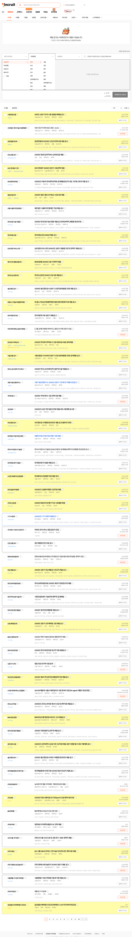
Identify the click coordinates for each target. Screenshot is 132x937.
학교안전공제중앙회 (14, 677)
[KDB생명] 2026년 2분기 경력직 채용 (48, 262)
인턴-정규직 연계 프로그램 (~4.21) (47, 128)
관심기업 (14, 108)
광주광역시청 (12, 744)
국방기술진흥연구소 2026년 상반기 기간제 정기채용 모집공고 (56, 382)
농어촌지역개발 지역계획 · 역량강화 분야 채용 (50, 784)
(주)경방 (10, 798)
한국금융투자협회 (13, 490)
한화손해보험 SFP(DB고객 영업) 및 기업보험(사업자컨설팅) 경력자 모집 (59, 556)
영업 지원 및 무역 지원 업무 (44, 664)
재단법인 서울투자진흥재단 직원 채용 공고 (49, 208)
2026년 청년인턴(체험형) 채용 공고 (47, 610)
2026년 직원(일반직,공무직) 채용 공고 (48, 730)
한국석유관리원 (13, 650)
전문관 (73, 18)
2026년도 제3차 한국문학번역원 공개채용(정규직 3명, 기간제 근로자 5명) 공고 (62, 181)
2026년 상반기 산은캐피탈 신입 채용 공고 (49, 623)
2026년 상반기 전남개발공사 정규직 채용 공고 (50, 570)
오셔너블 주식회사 (13, 838)
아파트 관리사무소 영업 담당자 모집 (47, 530)
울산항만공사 (12, 289)
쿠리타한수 (11, 396)
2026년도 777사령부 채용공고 (45, 516)
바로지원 (122, 134)
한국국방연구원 (13, 315)
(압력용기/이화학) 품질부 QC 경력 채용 (48, 824)
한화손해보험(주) (13, 557)
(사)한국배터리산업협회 (15, 476)
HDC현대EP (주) (13, 168)
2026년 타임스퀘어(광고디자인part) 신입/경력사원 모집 (54, 797)
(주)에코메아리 (12, 784)
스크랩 (6, 108)
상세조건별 (43, 18)
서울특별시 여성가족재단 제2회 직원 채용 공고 (50, 878)
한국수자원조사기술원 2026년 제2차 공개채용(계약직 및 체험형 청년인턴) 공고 (62, 449)
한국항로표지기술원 (14, 463)
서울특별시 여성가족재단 (16, 878)
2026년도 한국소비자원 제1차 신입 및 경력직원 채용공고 (54, 704)
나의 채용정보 (96, 18)
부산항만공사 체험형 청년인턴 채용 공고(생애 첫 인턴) (53, 422)
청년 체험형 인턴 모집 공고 (44, 543)
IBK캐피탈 (11, 811)
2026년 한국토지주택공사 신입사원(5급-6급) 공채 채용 (54, 342)
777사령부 (11, 516)
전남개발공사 (12, 570)
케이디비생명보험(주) (15, 262)
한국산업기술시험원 (14, 222)
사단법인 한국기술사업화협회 (17, 128)
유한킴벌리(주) (12, 141)
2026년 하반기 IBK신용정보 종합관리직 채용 (50, 637)
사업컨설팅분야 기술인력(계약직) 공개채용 (49, 597)
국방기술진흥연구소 (14, 382)
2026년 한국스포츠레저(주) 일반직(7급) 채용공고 (52, 369)
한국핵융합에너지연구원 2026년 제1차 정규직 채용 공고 (54, 771)
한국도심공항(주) (13, 275)
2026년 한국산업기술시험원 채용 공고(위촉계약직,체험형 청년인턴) (58, 222)
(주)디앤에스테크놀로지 (15, 865)
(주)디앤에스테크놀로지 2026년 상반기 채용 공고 (52, 864)
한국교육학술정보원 (14, 583)
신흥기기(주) (12, 664)
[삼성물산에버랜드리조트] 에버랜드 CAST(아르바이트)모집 (55, 905)
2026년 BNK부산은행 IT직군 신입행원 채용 (50, 503)
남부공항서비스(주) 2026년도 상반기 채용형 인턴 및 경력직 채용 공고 (58, 248)
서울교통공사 (12, 356)
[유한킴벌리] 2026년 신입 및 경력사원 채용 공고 (51, 141)
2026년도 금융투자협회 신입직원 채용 (48, 489)
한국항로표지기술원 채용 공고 (45, 463)
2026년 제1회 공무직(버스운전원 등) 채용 (49, 155)
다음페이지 (82, 919)
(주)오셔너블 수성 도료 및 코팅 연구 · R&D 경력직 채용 (53, 838)
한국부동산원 (12, 235)
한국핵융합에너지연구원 (15, 771)
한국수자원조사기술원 (15, 449)
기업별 (25, 18)
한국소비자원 (12, 704)
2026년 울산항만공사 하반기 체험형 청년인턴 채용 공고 (54, 757)
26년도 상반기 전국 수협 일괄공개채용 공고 (49, 114)
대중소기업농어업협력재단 (16, 302)
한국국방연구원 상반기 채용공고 (46, 315)
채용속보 (55, 18)
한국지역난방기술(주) (15, 597)
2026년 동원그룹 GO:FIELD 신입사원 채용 (49, 195)
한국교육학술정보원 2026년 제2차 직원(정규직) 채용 (53, 583)
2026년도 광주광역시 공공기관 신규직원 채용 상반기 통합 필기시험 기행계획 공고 (63, 744)
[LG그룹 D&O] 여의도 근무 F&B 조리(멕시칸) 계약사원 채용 (55, 851)
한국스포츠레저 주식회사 (16, 369)
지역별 (9, 18)
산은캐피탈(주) (12, 624)
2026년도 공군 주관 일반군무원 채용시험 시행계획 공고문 (54, 409)
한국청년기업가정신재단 (15, 436)
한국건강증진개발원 (14, 610)
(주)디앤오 (11, 851)
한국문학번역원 (13, 182)
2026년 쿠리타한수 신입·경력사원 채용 (48, 396)
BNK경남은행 (12, 717)
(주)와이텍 (11, 824)
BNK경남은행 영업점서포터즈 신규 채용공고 (50, 717)
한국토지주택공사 (13, 342)
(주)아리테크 (12, 891)
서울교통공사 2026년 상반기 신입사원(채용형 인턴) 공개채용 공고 (57, 355)
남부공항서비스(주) (14, 248)
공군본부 (10, 409)
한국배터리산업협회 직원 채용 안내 (46, 476)
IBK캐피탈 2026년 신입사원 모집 (46, 811)
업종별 (34, 18)
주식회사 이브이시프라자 (16, 530)
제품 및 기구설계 (40, 891)
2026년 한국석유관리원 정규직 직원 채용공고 (50, 650)
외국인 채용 (85, 18)
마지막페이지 (86, 919)
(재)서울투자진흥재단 (15, 208)
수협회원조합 (12, 115)
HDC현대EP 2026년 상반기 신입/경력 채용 (49, 168)
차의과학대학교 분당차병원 (16, 329)
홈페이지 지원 (122, 120)
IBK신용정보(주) (13, 637)
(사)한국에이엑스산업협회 (16, 691)
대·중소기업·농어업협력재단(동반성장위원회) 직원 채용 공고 (55, 302)
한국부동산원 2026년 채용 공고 (45, 235)
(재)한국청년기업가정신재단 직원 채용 (48, 436)
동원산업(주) (12, 195)
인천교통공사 (12, 155)
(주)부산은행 (12, 503)
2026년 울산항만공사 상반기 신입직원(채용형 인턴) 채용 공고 (56, 288)
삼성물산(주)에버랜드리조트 (17, 905)
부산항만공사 (12, 423)
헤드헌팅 (64, 18)
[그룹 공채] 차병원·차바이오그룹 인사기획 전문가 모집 (53, 329)
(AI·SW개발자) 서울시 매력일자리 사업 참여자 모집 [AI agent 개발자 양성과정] (62, 690)
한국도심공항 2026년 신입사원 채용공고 (49, 275)
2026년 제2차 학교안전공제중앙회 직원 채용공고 (52, 677)
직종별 (17, 18)
